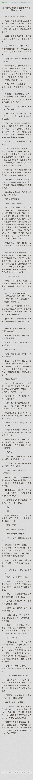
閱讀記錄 (29, 2)
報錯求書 (24, 2)
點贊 (10, 772)
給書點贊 (19, 2)
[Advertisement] (16, 752)
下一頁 (30, 772)
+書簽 (23, 772)
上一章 (3, 772)
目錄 (16, 772)
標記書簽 (14, 2)
